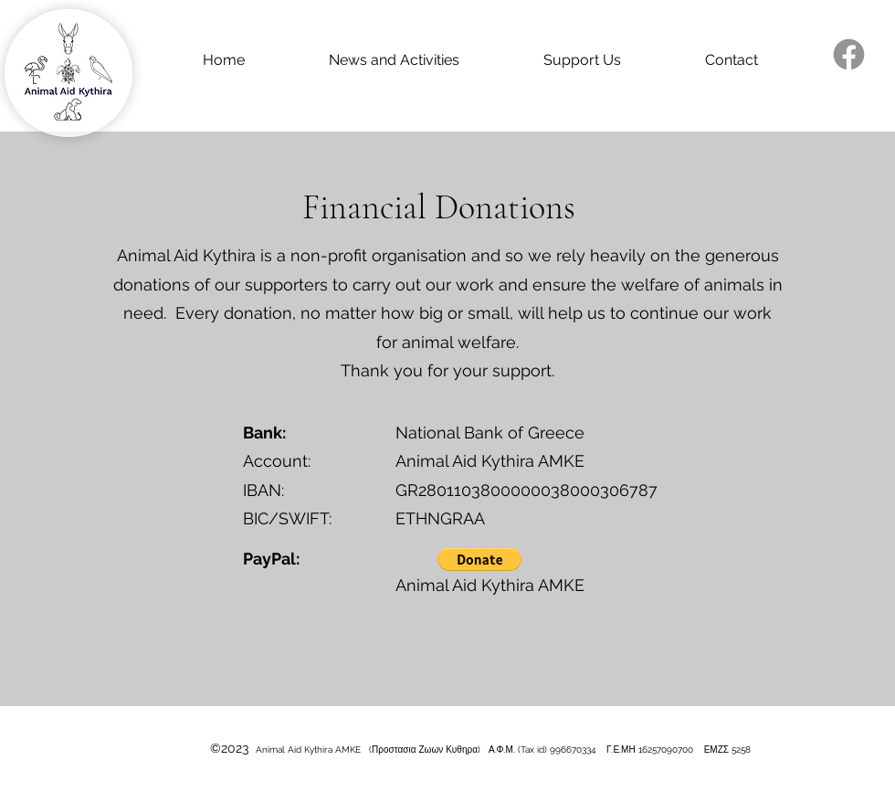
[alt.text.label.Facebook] (848, 54)
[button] (479, 559)
